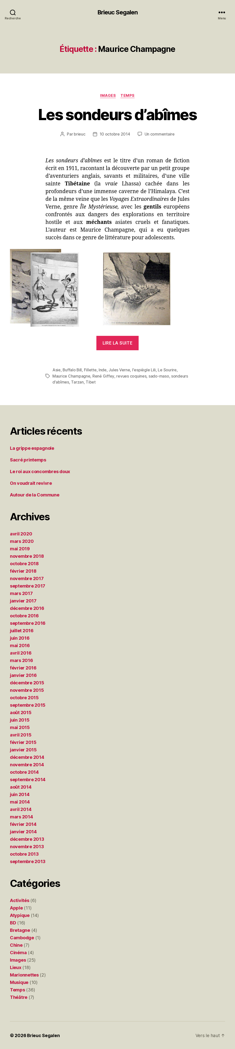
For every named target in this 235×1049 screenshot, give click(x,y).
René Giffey (103, 375)
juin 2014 (20, 794)
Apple (16, 907)
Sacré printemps (28, 459)
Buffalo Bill (72, 369)
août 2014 (21, 786)
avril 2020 (21, 533)
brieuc (79, 134)
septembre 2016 (27, 622)
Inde (103, 369)
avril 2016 (20, 652)
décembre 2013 (27, 838)
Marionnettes (24, 974)
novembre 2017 (27, 578)
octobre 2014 (24, 771)
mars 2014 (21, 816)
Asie (56, 369)
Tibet (91, 381)
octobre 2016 (24, 615)
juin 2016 (20, 637)
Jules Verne (119, 369)
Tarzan (77, 381)
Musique (19, 981)
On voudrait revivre (31, 482)
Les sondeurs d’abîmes (117, 114)
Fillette (90, 369)
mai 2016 (20, 645)
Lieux (15, 967)
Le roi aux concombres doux (40, 471)
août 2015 (21, 712)
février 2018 (23, 570)
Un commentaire (160, 134)
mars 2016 (21, 660)
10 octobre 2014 (115, 134)
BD (13, 922)
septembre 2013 (27, 861)
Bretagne (20, 929)
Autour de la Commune (34, 494)
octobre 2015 (24, 697)
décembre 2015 (27, 682)
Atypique (20, 914)
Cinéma (18, 952)
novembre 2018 (27, 555)
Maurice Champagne (71, 375)
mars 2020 (22, 540)
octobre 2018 (24, 563)
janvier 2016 (23, 674)
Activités (19, 900)
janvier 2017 (23, 600)
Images (108, 95)
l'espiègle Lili (144, 369)
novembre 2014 (27, 764)
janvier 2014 (23, 831)
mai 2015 (20, 727)
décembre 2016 (27, 607)
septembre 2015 (27, 704)
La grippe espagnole (32, 447)
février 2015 (23, 741)
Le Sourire (167, 369)
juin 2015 (20, 719)
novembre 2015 (27, 689)
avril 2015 (20, 734)
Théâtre (18, 996)
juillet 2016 (22, 630)
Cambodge (22, 937)
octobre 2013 (24, 853)
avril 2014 (20, 808)
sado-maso (158, 375)
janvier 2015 (23, 749)
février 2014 (23, 823)
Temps (128, 95)
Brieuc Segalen (117, 12)
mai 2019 (20, 548)
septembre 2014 (27, 779)
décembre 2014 (27, 756)
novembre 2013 (27, 846)
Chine (16, 944)
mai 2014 (20, 801)
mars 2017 (21, 592)
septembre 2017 (27, 585)
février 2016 (23, 667)
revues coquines (131, 375)
